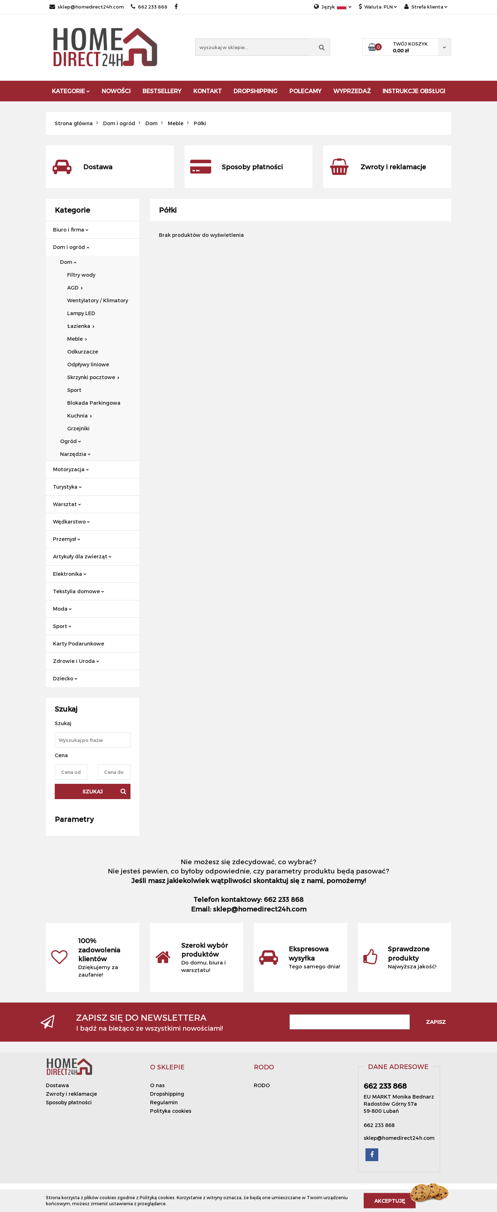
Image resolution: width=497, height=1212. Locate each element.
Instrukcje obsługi (414, 90)
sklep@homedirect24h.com (86, 7)
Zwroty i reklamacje (71, 1094)
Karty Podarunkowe (78, 643)
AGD (75, 288)
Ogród (70, 441)
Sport (74, 390)
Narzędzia (75, 454)
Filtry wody (81, 275)
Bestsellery (162, 90)
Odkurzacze (82, 352)
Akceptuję (389, 1200)
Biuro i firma (71, 230)
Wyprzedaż (352, 90)
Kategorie (71, 90)
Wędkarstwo (71, 522)
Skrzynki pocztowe (93, 377)
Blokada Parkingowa (94, 403)
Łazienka (81, 326)
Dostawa (57, 1085)
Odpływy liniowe (88, 364)
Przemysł (66, 539)
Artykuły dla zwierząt (82, 556)
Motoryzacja (71, 469)
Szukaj (92, 791)
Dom (68, 262)
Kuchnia (79, 416)
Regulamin (164, 1102)
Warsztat (67, 504)
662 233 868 (149, 7)
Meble (77, 339)
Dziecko (65, 678)
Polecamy (305, 90)
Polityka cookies (170, 1111)
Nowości (116, 90)
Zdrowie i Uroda (76, 661)
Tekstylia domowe (78, 591)
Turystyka (67, 487)
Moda (62, 609)
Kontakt (207, 90)
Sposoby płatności (69, 1102)
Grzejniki (78, 428)
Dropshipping (167, 1094)
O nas (157, 1085)
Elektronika (69, 574)
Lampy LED (81, 313)
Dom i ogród (71, 247)
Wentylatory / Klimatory (97, 300)
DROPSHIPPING (255, 90)
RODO (262, 1085)
